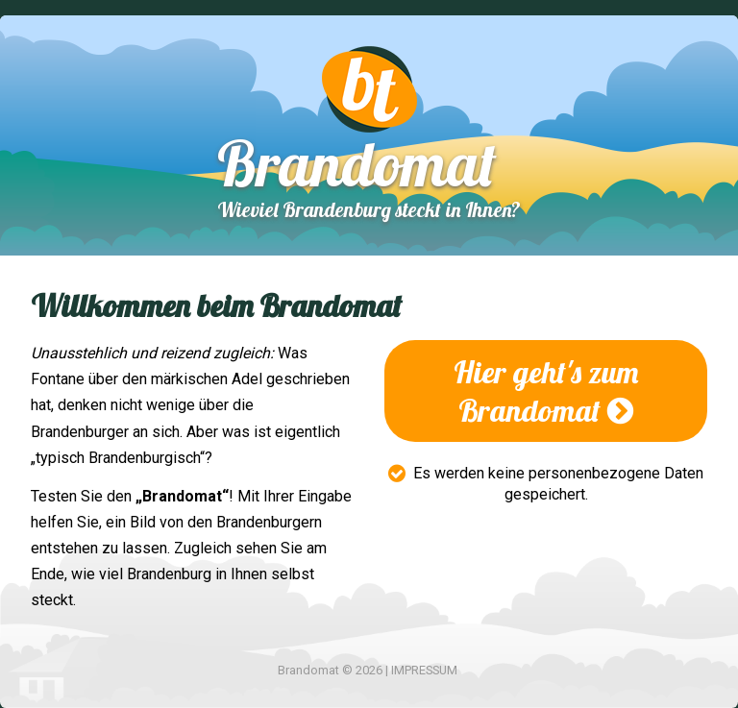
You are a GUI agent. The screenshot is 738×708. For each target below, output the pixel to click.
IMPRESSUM (424, 670)
